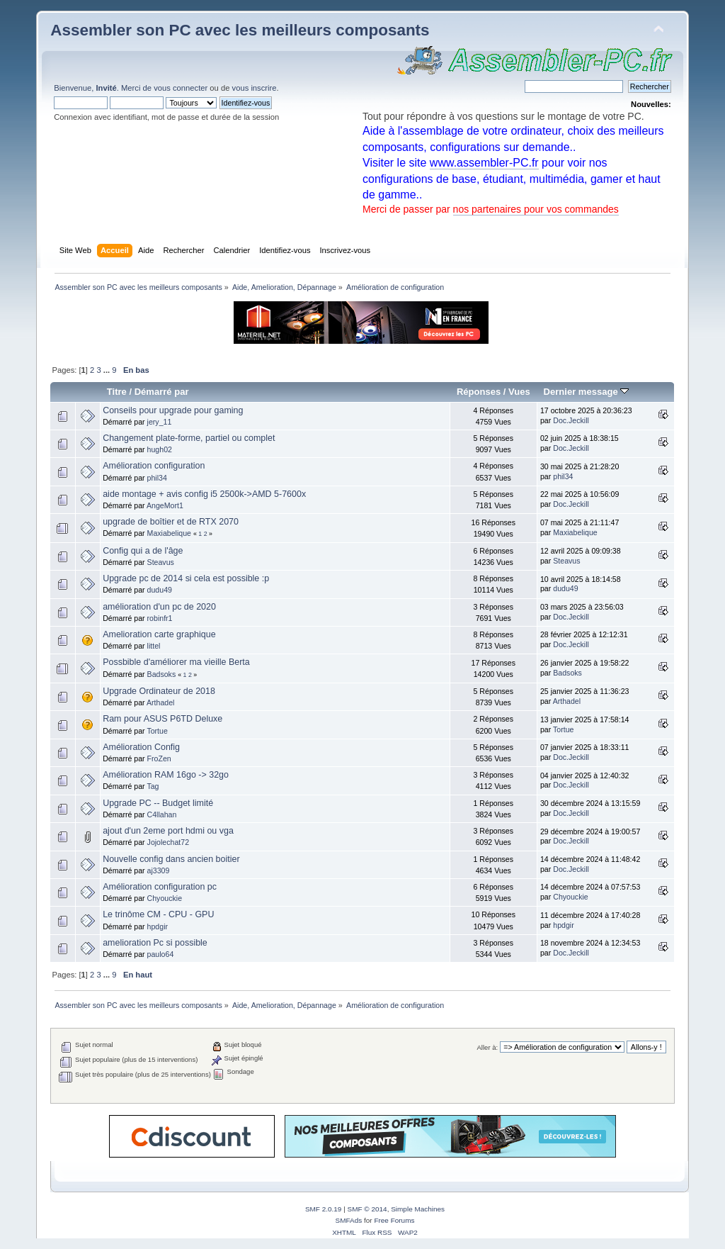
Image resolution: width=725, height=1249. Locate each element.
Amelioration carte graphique (159, 634)
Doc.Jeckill (571, 420)
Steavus (160, 562)
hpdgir (157, 926)
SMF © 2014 (367, 1209)
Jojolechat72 (168, 842)
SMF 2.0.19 (323, 1209)
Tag (153, 786)
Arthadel (160, 702)
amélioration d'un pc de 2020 (159, 607)
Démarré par (162, 391)
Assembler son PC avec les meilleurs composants (239, 30)
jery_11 (159, 422)
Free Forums (394, 1220)
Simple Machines (418, 1209)
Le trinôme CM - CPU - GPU (158, 914)
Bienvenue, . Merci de (104, 88)
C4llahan (162, 814)
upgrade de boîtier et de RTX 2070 (171, 522)
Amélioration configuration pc (160, 887)
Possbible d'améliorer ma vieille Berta (176, 662)
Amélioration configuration (154, 466)
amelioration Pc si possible (155, 943)
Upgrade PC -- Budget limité (158, 803)
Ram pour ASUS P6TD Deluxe (162, 719)
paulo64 (160, 954)
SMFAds (349, 1220)
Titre (117, 391)
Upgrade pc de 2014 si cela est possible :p (186, 578)
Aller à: (487, 1047)
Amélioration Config (141, 747)
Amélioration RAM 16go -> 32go (166, 775)
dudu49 (159, 590)
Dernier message (586, 391)
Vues (519, 391)
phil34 (157, 478)
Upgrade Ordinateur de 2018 (159, 691)
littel (154, 646)
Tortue (157, 731)
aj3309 (158, 870)
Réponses (479, 391)
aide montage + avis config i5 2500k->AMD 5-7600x (204, 494)
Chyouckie (164, 898)
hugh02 (159, 449)
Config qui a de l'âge (143, 551)
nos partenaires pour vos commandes (536, 209)
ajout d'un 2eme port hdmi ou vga (168, 831)
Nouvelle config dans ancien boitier (171, 859)
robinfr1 (160, 618)
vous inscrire (254, 88)
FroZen (159, 758)
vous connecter (180, 88)
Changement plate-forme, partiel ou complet (189, 438)
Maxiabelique (169, 533)
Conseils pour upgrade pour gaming (173, 410)
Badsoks (161, 674)
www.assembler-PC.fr (484, 163)
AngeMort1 (165, 505)
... (107, 370)
